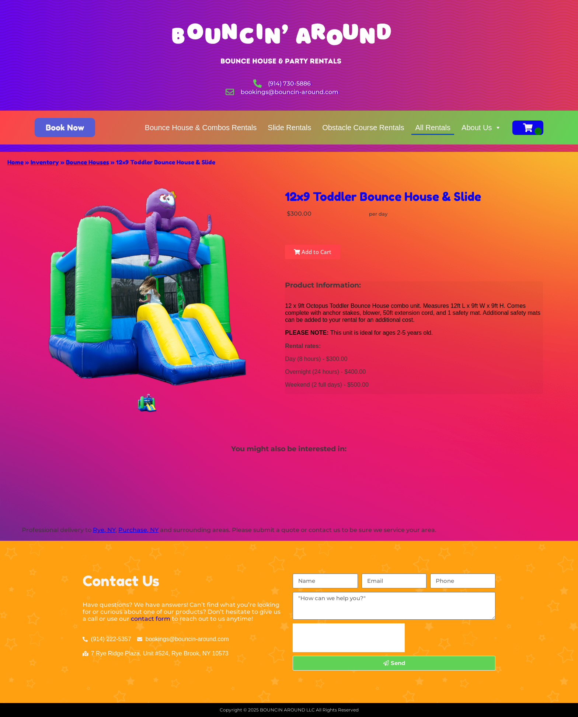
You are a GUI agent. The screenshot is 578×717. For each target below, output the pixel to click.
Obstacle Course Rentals (363, 127)
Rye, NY (104, 529)
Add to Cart (312, 251)
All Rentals (432, 127)
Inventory (45, 162)
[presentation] (349, 637)
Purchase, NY (138, 529)
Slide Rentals (289, 127)
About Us (481, 127)
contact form (150, 618)
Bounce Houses (87, 162)
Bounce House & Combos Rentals (201, 127)
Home (15, 162)
